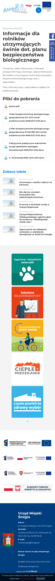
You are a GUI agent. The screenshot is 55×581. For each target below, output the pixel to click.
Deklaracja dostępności (28, 566)
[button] (27, 421)
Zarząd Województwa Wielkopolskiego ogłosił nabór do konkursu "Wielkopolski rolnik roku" (35, 218)
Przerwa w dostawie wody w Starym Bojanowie (34, 205)
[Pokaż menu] (49, 10)
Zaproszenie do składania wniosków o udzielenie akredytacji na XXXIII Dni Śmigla (35, 232)
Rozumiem (41, 579)
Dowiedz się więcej (27, 579)
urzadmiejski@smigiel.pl (29, 543)
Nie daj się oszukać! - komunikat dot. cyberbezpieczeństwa (31, 194)
